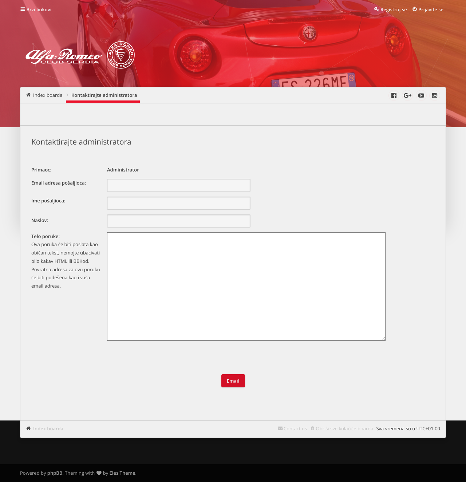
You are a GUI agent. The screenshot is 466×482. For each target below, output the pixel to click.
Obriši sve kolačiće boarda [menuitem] (345, 428)
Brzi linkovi (39, 9)
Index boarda (48, 428)
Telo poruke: (45, 236)
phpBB (55, 473)
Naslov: (39, 220)
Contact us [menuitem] (295, 428)
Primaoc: (41, 169)
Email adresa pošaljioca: (58, 182)
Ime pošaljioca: (48, 200)
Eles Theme (122, 473)
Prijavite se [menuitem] (430, 9)
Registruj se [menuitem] (393, 9)
